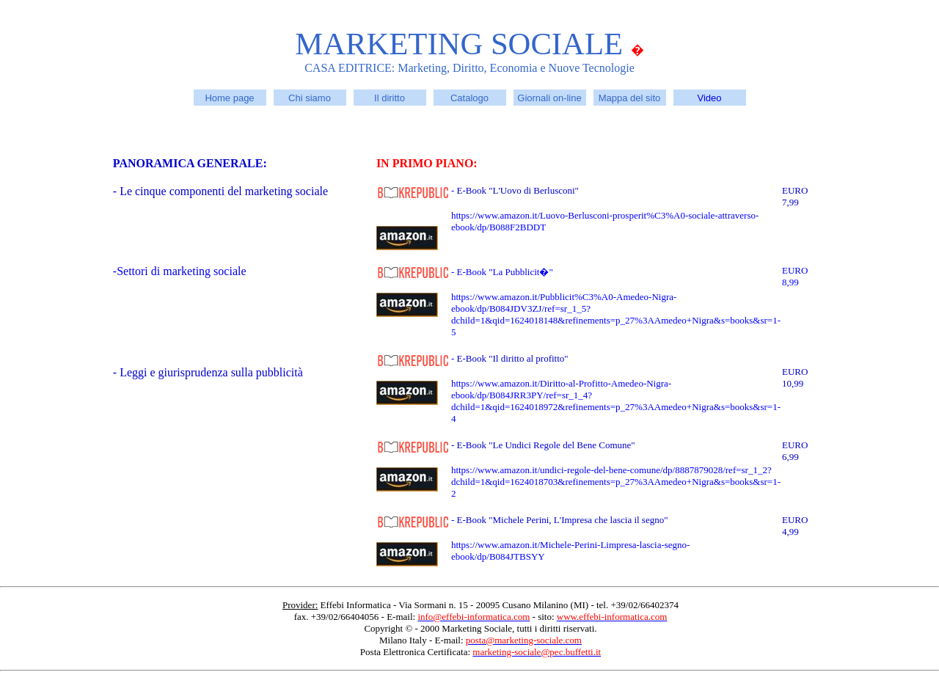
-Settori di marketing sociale (179, 271)
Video (709, 97)
